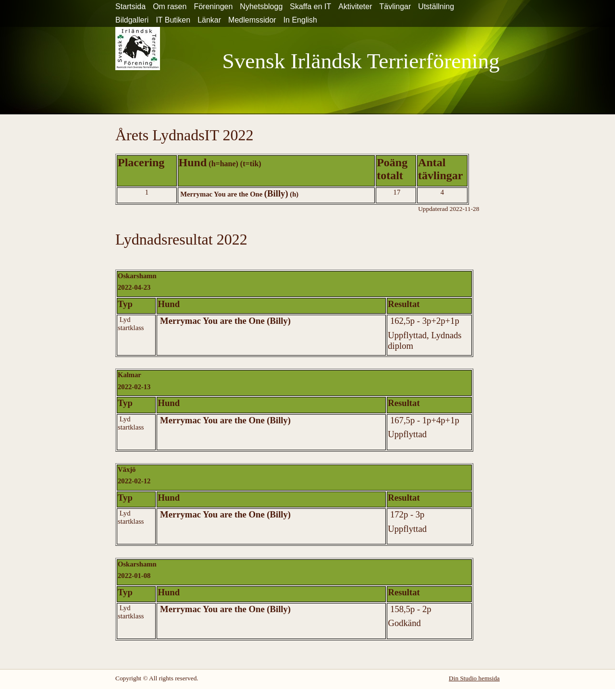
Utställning (436, 6)
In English (300, 20)
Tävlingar (395, 6)
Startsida (130, 6)
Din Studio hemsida (474, 678)
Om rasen (169, 6)
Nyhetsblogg (261, 6)
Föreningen (213, 6)
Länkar (209, 20)
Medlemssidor (252, 20)
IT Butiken (173, 20)
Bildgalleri (131, 20)
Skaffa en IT (310, 6)
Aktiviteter (355, 6)
